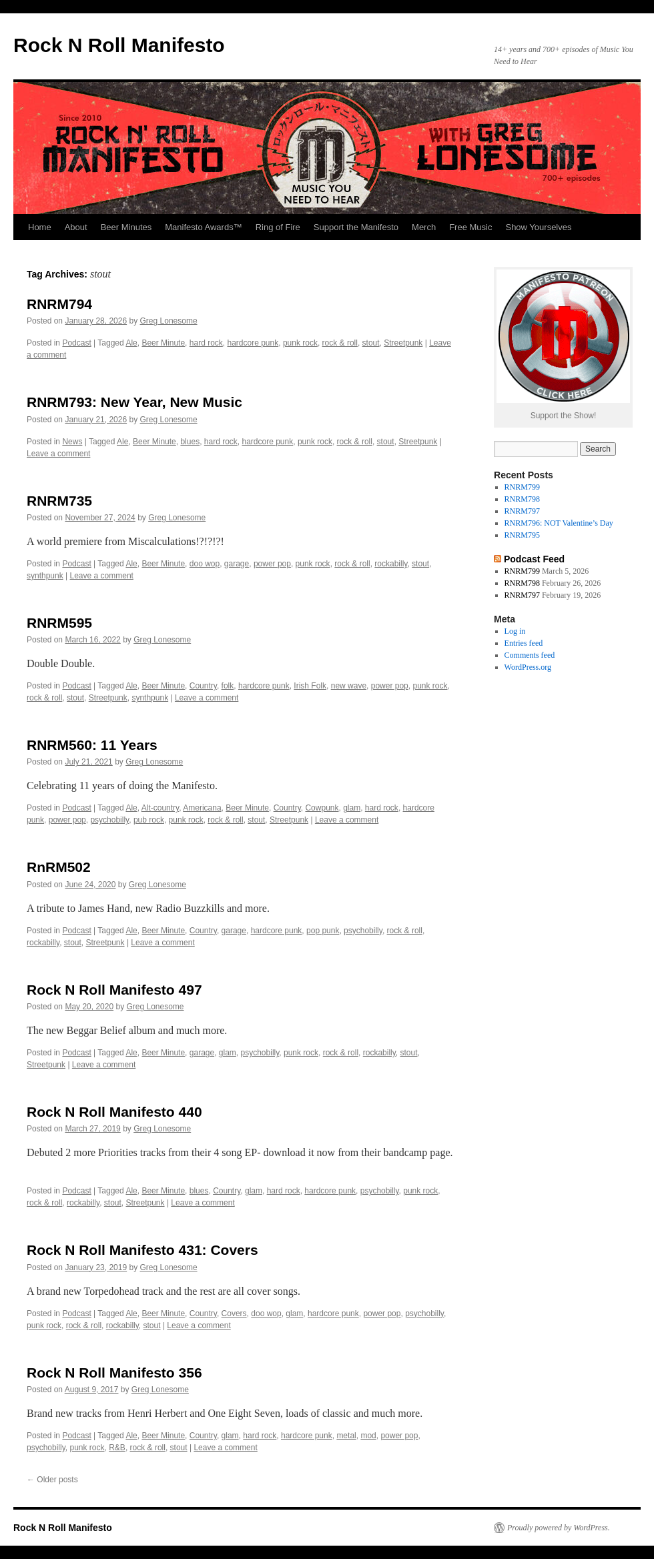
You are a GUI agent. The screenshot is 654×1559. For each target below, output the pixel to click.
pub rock (148, 820)
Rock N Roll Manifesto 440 (114, 1111)
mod (368, 1435)
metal (346, 1435)
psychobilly (109, 820)
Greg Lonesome (169, 321)
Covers (234, 1313)
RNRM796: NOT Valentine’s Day (559, 523)
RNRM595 (59, 622)
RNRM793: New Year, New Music (134, 402)
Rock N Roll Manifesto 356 (114, 1372)
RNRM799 (522, 487)
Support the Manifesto (356, 227)
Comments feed (530, 655)
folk (228, 685)
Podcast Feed (534, 559)
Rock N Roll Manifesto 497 (114, 989)
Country (203, 685)
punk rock (300, 343)
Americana (202, 808)
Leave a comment (58, 453)
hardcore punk (252, 343)
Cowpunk (321, 808)
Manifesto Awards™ (203, 227)
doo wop (205, 563)
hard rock (206, 343)
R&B (117, 1447)
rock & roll (340, 343)
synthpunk (45, 575)
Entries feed (524, 643)
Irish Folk (310, 685)
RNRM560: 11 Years (92, 744)
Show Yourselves (538, 227)
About (76, 227)
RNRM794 (59, 304)
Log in (515, 631)
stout (371, 343)
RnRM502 (59, 867)
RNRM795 (522, 535)
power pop (272, 563)
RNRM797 (522, 511)
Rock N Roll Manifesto (119, 45)
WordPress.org (528, 667)
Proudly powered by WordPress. (558, 1527)
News (72, 441)
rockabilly (390, 563)
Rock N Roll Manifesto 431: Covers (142, 1249)
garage (236, 563)
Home (39, 227)
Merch (424, 227)
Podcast (76, 343)
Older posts (52, 1479)
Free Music (470, 227)
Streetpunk (403, 343)
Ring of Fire (278, 227)
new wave (348, 685)
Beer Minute (163, 343)
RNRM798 (522, 499)
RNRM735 (59, 500)
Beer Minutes (126, 227)
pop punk (322, 930)
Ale (131, 343)
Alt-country (160, 808)
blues (190, 441)
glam (351, 808)
